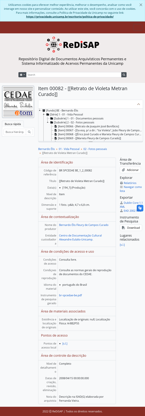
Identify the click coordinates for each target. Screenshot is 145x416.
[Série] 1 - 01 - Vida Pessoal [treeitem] (64, 114)
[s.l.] (64, 343)
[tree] (90, 125)
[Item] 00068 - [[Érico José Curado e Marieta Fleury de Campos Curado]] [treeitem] (98, 134)
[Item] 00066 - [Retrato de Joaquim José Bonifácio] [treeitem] (86, 126)
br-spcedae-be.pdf (70, 295)
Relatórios (128, 183)
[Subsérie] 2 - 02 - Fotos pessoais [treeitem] (72, 122)
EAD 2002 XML (130, 211)
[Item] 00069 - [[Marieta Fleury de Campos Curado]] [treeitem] (87, 138)
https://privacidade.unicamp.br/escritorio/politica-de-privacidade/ (70, 16)
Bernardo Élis (46, 149)
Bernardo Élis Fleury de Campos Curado (83, 225)
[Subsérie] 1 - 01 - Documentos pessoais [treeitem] (77, 118)
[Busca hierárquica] (14, 132)
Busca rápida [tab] (13, 124)
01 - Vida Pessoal (69, 149)
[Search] (73, 74)
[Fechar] (141, 4)
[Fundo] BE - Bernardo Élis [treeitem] (60, 110)
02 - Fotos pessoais (95, 149)
